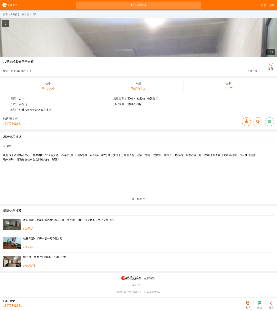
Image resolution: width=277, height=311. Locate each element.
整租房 (25, 14)
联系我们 (136, 285)
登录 (263, 5)
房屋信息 (15, 14)
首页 (5, 14)
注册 (272, 5)
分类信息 (8, 5)
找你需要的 (140, 5)
